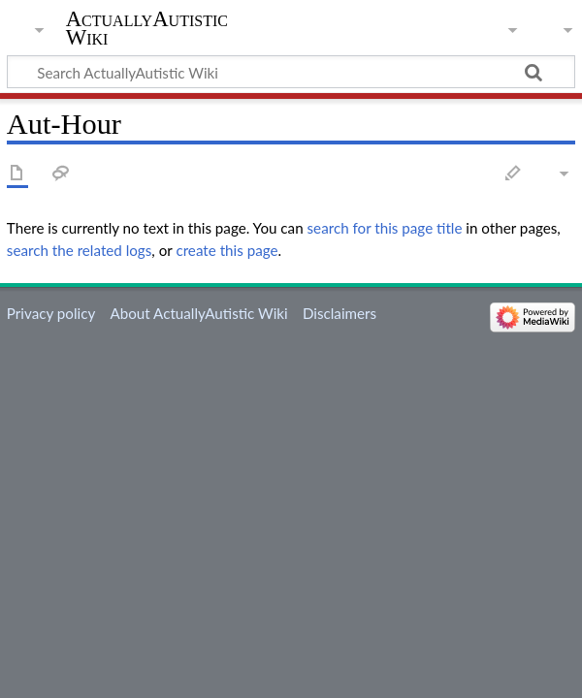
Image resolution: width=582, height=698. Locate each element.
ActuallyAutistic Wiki (147, 28)
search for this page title (385, 228)
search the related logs (79, 250)
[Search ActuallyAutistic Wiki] (291, 71)
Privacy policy (51, 313)
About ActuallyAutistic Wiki (198, 313)
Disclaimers (339, 313)
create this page (226, 250)
